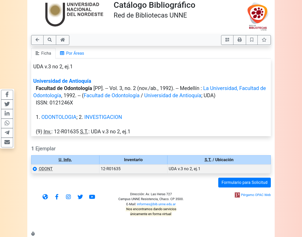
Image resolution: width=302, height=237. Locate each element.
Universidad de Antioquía (62, 81)
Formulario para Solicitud (244, 182)
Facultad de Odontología (112, 95)
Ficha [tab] (43, 53)
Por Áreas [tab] (72, 53)
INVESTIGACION (103, 117)
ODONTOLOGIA (58, 117)
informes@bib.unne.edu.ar (156, 204)
